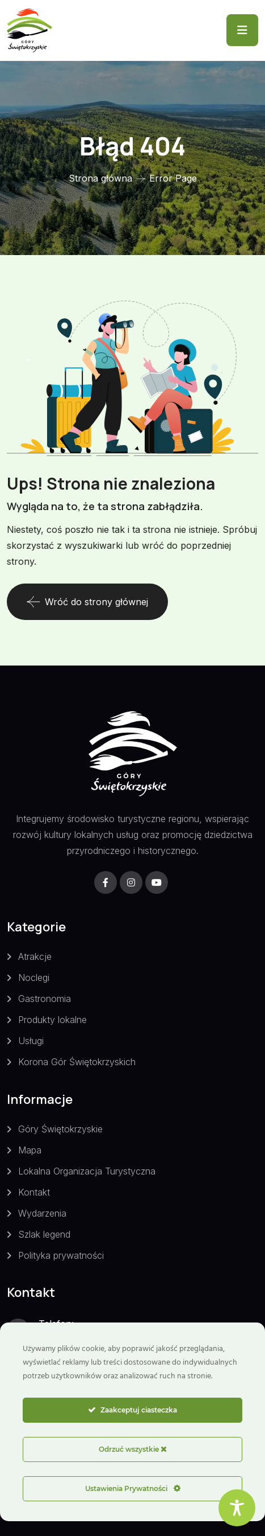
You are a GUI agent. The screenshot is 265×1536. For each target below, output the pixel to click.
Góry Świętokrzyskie (60, 1129)
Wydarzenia (42, 1213)
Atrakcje (35, 956)
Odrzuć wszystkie (133, 1449)
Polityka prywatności (61, 1255)
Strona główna (100, 178)
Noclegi (33, 977)
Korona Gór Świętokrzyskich (77, 1061)
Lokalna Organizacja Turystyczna (86, 1171)
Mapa (29, 1150)
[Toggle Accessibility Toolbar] (236, 1507)
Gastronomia (44, 998)
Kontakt (34, 1192)
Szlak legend (44, 1234)
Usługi (31, 1040)
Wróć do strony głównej (87, 602)
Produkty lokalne (52, 1019)
